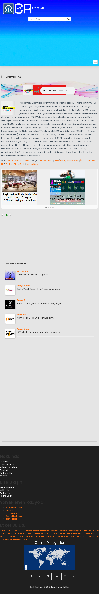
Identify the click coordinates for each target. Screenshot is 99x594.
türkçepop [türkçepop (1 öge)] (8, 539)
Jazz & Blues (32, 164)
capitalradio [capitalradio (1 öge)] (19, 533)
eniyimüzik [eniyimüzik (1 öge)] (58, 533)
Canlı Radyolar (36, 587)
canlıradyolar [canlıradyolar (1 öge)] (9, 533)
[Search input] (48, 19)
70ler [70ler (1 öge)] (8, 531)
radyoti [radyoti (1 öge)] (79, 536)
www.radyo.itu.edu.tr (18, 160)
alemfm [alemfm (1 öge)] (54, 531)
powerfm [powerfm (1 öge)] (51, 536)
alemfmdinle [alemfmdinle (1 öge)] (62, 531)
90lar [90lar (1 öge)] (20, 531)
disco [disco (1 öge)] (51, 533)
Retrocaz (10, 510)
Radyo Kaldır (6, 495)
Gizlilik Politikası (7, 464)
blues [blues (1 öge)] (97, 531)
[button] (46, 207)
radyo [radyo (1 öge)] (57, 536)
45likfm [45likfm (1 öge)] (3, 531)
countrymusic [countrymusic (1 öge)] (38, 533)
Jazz (56, 160)
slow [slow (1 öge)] (88, 536)
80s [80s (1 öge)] (16, 531)
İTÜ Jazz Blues (11, 77)
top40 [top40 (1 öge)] (2, 539)
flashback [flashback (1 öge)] (66, 533)
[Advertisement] (51, 43)
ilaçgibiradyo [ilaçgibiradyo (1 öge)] (83, 533)
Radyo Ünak (11, 513)
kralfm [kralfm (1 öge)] (2, 536)
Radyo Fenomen (14, 507)
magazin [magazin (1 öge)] (8, 536)
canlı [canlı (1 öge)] (2, 533)
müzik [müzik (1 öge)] (15, 536)
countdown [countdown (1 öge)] (28, 533)
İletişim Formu (7, 487)
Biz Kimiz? (4, 461)
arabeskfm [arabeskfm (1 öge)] (72, 531)
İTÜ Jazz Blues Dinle (15, 164)
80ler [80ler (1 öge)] (12, 531)
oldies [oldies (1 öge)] (31, 536)
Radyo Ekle (5, 493)
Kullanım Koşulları (8, 467)
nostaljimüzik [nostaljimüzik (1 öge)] (23, 536)
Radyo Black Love (14, 516)
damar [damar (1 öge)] (46, 533)
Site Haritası (5, 470)
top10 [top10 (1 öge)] (92, 536)
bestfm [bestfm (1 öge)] (84, 531)
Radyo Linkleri (6, 473)
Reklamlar (5, 490)
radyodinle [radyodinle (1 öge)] (72, 536)
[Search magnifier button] (69, 19)
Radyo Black (11, 518)
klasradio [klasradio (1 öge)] (91, 533)
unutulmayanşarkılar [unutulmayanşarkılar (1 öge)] (21, 539)
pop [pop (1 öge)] (46, 536)
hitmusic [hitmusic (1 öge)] (74, 533)
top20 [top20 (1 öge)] (97, 536)
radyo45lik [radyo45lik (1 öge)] (64, 536)
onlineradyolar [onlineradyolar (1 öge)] (39, 536)
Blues (62, 160)
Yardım (3, 475)
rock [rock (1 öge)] (84, 536)
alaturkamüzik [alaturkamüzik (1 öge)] (44, 531)
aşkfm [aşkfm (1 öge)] (78, 531)
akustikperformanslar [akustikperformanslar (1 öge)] (31, 531)
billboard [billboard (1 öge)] (90, 531)
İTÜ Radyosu (72, 160)
